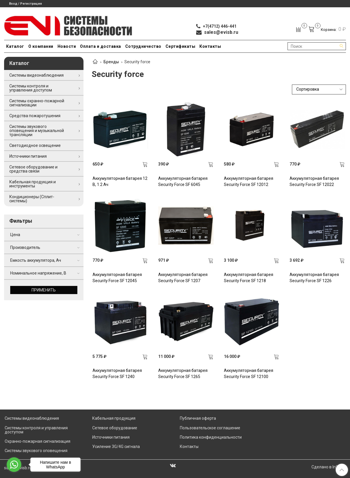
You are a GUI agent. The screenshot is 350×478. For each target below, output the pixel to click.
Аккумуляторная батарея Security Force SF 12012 (248, 181)
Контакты (210, 46)
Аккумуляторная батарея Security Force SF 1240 (117, 373)
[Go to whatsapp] (14, 464)
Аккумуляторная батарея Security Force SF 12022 (314, 181)
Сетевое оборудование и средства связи (33, 169)
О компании (40, 46)
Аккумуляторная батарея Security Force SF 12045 (117, 277)
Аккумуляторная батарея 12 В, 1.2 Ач (120, 181)
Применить (44, 290)
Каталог (15, 46)
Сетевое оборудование (114, 428)
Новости (67, 46)
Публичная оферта (198, 418)
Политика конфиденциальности (211, 437)
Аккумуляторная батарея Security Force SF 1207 (183, 277)
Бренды (111, 61)
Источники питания (28, 156)
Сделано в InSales (328, 467)
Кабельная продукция (113, 418)
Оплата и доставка (100, 46)
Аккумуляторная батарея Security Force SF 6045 (183, 181)
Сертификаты (181, 46)
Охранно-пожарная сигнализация (37, 441)
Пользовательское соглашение (210, 428)
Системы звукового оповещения (36, 450)
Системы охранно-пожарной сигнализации (36, 103)
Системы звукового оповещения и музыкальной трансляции (36, 130)
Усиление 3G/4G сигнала (116, 446)
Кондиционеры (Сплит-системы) (31, 198)
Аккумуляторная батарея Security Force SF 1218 (248, 277)
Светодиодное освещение (35, 145)
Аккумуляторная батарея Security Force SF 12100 (248, 373)
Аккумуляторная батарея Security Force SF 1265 (183, 373)
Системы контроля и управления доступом (30, 88)
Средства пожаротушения (34, 115)
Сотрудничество (143, 46)
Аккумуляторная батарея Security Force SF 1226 (314, 277)
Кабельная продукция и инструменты (32, 184)
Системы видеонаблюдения (36, 75)
